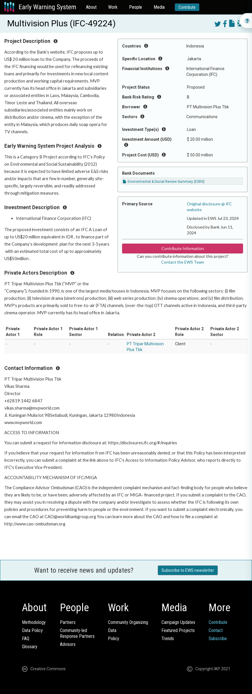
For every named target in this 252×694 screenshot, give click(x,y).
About (91, 7)
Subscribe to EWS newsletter (187, 570)
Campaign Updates (178, 622)
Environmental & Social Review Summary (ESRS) (164, 182)
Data (112, 630)
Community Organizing (128, 622)
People (135, 7)
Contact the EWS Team (182, 262)
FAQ (25, 638)
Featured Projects (178, 630)
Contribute (187, 7)
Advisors (68, 644)
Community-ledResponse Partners (77, 633)
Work (112, 7)
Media (159, 7)
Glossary (29, 646)
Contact (216, 630)
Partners (68, 622)
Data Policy (32, 630)
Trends (167, 638)
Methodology (34, 622)
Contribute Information (182, 248)
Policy (113, 638)
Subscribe (218, 638)
